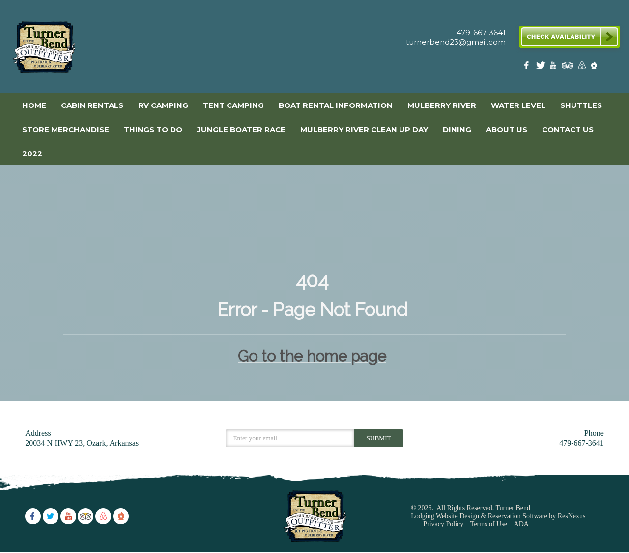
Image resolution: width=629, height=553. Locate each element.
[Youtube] (554, 67)
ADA (521, 523)
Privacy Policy (443, 523)
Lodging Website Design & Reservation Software (479, 516)
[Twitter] (541, 67)
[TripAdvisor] (567, 67)
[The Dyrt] (594, 67)
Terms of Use (488, 523)
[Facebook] (528, 67)
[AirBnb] (580, 67)
